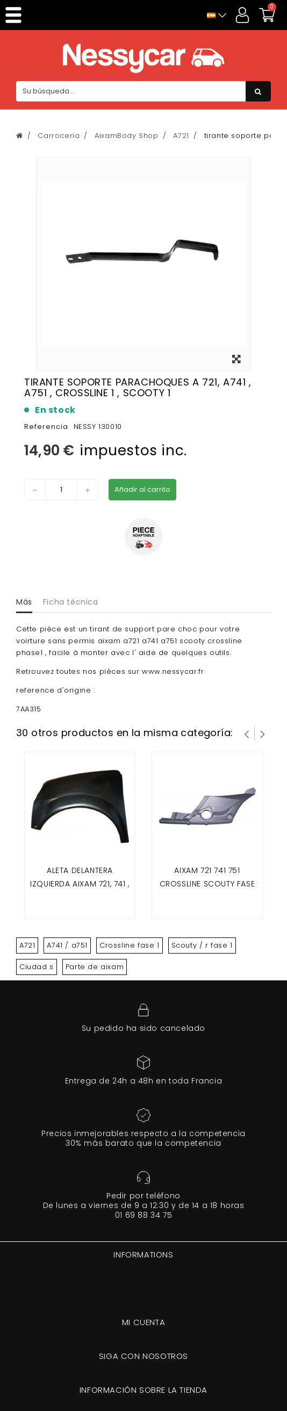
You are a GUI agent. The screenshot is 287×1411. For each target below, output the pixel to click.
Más (24, 602)
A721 (27, 945)
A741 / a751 (67, 945)
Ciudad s (36, 967)
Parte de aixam (95, 967)
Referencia (46, 426)
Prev (247, 733)
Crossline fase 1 (129, 945)
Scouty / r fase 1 (202, 945)
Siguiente (263, 733)
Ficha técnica (70, 602)
